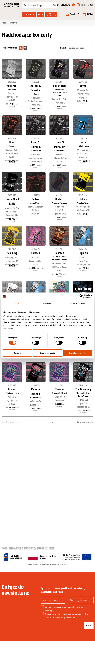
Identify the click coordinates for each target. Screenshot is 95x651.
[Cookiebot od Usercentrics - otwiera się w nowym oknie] (81, 296)
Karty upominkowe (51, 14)
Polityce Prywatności (68, 617)
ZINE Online (65, 5)
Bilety (40, 14)
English (90, 5)
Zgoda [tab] (16, 303)
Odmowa (17, 353)
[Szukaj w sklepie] (39, 5)
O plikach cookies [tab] (78, 303)
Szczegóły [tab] (47, 303)
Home (4, 23)
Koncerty (56, 5)
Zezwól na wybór (47, 353)
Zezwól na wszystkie (78, 353)
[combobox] (81, 600)
